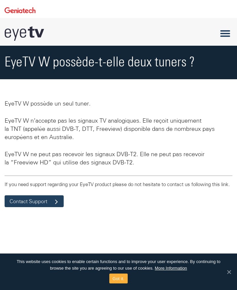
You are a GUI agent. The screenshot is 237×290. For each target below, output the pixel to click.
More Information (171, 268)
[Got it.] (229, 272)
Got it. (118, 278)
